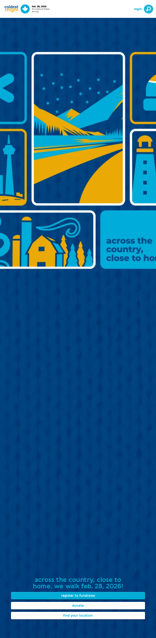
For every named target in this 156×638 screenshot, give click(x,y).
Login (138, 9)
